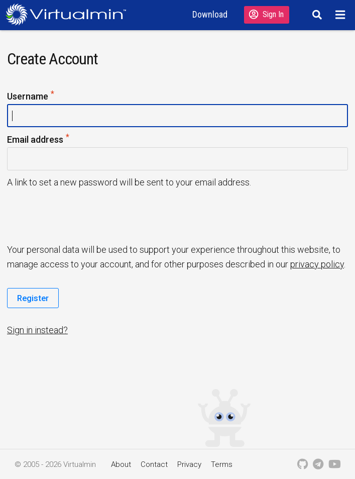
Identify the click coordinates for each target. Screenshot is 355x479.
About (121, 464)
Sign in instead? (37, 330)
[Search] (315, 14)
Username (31, 96)
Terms (221, 464)
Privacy (189, 464)
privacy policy (317, 264)
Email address (38, 140)
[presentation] (84, 215)
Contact (154, 464)
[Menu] (341, 14)
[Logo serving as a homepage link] (68, 14)
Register (33, 298)
